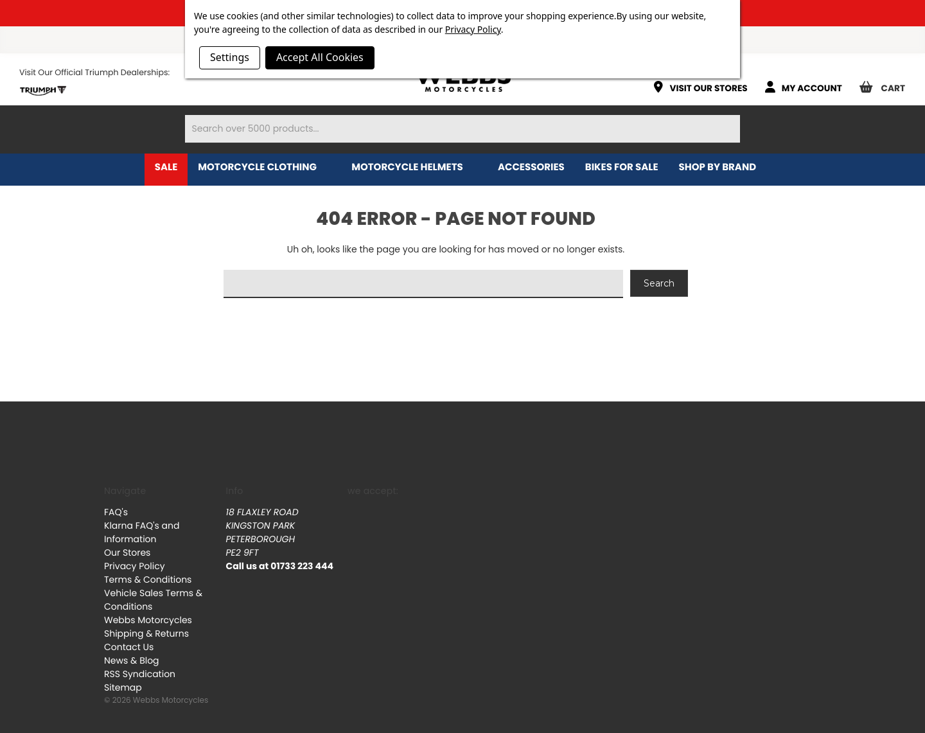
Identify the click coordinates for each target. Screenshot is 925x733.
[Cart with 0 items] (887, 82)
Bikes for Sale (621, 167)
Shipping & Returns (146, 633)
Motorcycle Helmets (414, 167)
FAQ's (116, 512)
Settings (229, 57)
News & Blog (131, 660)
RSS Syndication (139, 673)
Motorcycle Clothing (264, 167)
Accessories (531, 167)
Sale (166, 167)
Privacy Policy (134, 566)
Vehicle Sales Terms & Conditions (153, 600)
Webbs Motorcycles (148, 620)
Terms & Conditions (147, 579)
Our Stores (127, 552)
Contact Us (129, 646)
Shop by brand (725, 167)
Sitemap (123, 687)
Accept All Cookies (320, 57)
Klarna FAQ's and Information (141, 532)
